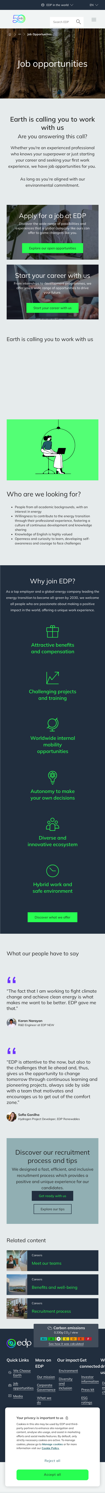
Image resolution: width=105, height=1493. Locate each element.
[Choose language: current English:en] (89, 5)
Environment (68, 1372)
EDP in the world (57, 5)
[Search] (79, 19)
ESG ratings (86, 1401)
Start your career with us (52, 308)
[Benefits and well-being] (52, 1285)
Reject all (52, 1461)
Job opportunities (23, 1386)
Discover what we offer (52, 917)
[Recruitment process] (52, 1309)
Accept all (52, 1474)
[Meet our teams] (52, 1260)
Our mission (46, 1378)
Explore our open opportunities (52, 248)
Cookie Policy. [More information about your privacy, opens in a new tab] (50, 1448)
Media (18, 1397)
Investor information (90, 1380)
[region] (52, 1446)
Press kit (87, 1391)
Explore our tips (53, 1209)
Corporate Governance (46, 1388)
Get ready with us (52, 1196)
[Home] (12, 34)
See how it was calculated (66, 1345)
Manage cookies (52, 1444)
